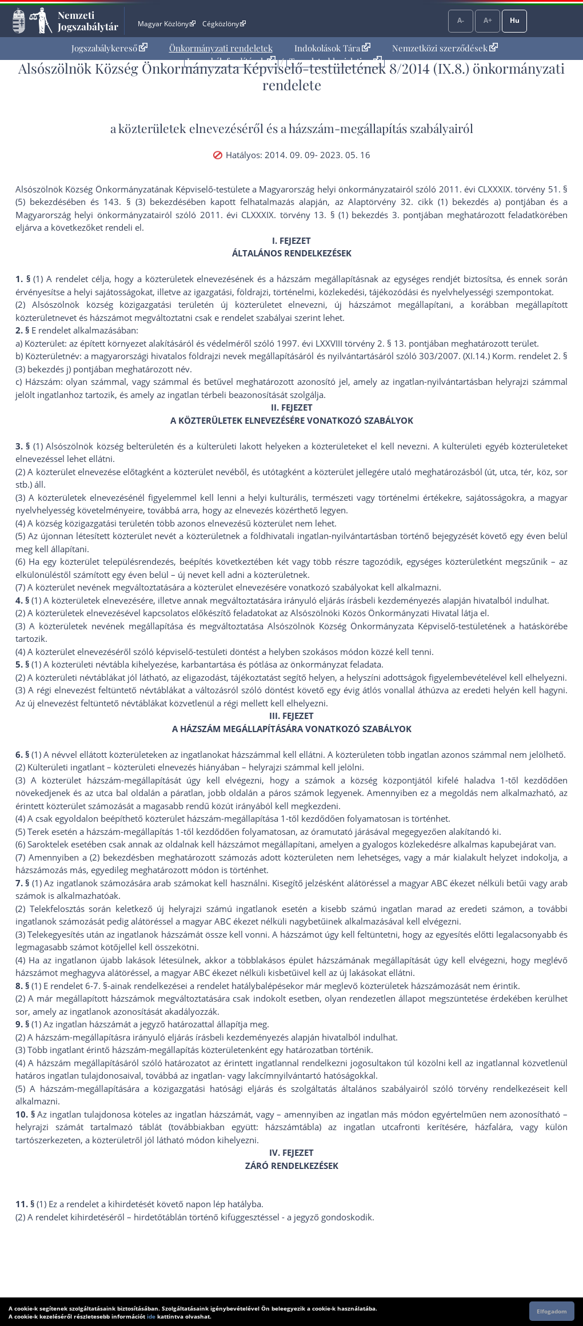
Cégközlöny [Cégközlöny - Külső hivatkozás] (224, 24)
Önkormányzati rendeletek (221, 48)
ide (151, 1316)
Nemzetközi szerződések (445, 48)
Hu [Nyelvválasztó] (515, 20)
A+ (488, 20)
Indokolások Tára (332, 48)
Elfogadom (552, 1311)
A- (460, 20)
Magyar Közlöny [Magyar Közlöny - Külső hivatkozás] (166, 24)
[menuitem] (109, 48)
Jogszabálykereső (109, 48)
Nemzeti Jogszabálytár (88, 21)
